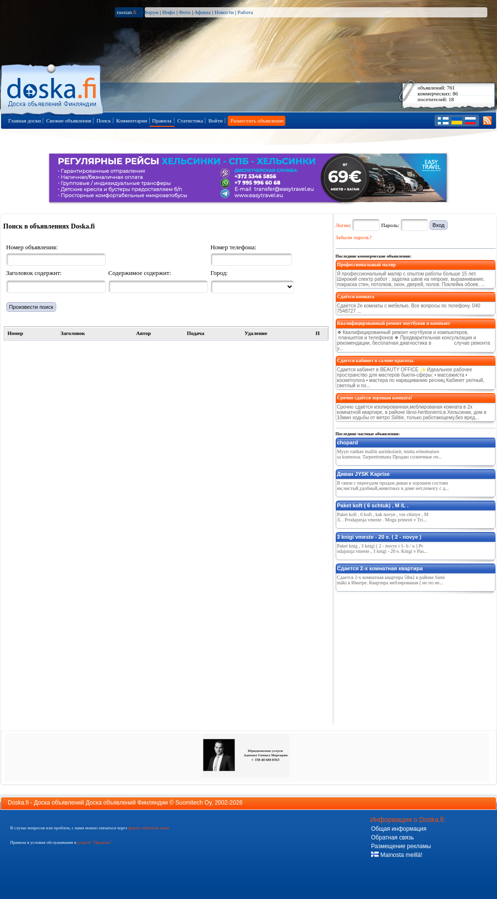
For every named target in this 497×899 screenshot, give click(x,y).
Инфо (168, 12)
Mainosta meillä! (396, 855)
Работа (245, 12)
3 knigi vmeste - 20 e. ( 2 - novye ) (379, 537)
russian (127, 12)
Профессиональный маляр (366, 264)
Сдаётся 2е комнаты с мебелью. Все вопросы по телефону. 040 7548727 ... (409, 308)
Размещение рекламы (401, 846)
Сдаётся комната (355, 296)
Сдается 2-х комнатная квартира (380, 568)
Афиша (202, 12)
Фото (184, 12)
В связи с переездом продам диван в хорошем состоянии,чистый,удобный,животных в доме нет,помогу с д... (393, 485)
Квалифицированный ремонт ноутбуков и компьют (393, 323)
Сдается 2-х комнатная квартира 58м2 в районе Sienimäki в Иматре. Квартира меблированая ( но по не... (391, 580)
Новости (224, 12)
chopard (347, 442)
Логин (343, 225)
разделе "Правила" (94, 842)
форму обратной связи (148, 827)
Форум (150, 12)
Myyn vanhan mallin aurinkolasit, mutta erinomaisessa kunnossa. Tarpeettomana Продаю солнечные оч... (389, 454)
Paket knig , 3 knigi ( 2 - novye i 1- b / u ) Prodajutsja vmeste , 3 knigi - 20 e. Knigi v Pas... (382, 548)
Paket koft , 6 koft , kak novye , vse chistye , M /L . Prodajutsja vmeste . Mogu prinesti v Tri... (383, 517)
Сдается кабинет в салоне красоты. (376, 360)
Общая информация (398, 828)
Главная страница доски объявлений (52, 88)
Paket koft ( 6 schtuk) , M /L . (373, 505)
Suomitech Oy (193, 802)
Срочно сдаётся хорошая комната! (374, 397)
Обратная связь (392, 837)
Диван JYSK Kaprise (363, 474)
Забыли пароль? (354, 237)
